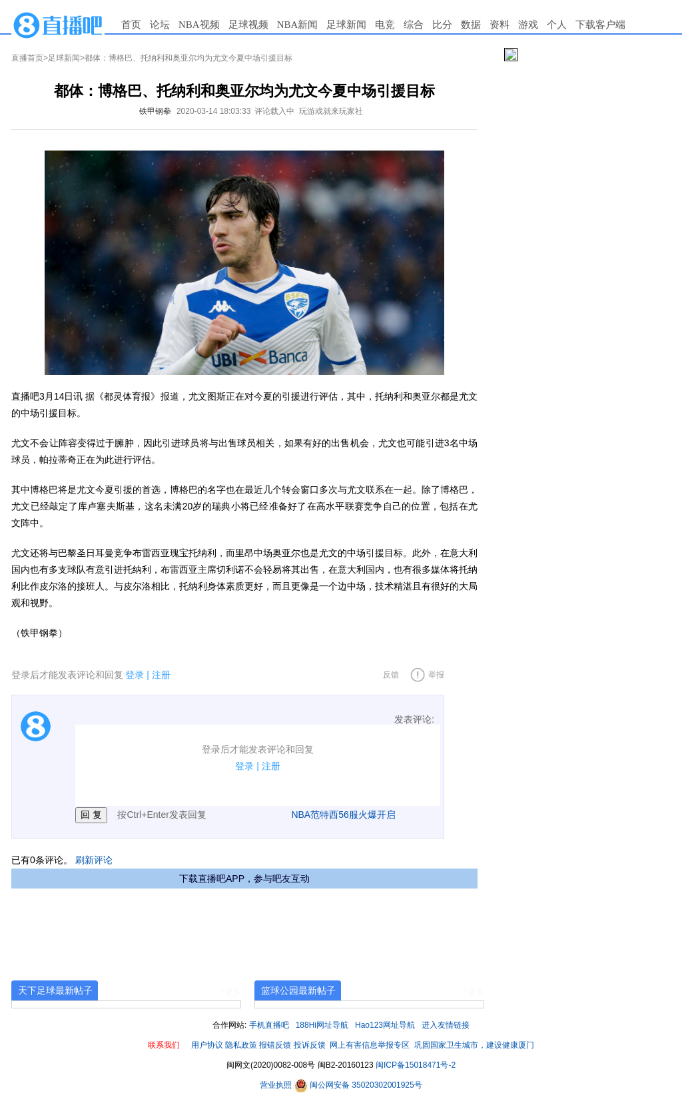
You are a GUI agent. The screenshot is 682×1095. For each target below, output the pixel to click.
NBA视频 (199, 24)
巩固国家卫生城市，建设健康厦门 (474, 1045)
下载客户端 (600, 24)
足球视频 (248, 24)
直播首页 (27, 58)
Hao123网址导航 (385, 1025)
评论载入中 (274, 111)
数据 (471, 24)
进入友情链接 (446, 1025)
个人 (557, 24)
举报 (436, 674)
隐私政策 (241, 1045)
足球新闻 (346, 24)
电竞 (385, 24)
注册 (161, 674)
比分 (442, 24)
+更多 (230, 991)
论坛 (160, 24)
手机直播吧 (269, 1025)
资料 (500, 24)
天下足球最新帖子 (55, 990)
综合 (414, 24)
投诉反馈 (310, 1045)
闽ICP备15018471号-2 (416, 1065)
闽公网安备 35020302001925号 (358, 1085)
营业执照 (277, 1085)
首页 (131, 24)
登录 (134, 674)
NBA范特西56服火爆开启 (343, 814)
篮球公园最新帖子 (298, 990)
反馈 (391, 674)
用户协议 (207, 1045)
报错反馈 (275, 1045)
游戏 (528, 24)
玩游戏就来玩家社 (331, 111)
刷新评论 (94, 860)
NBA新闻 (297, 24)
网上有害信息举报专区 (370, 1045)
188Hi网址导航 (322, 1025)
